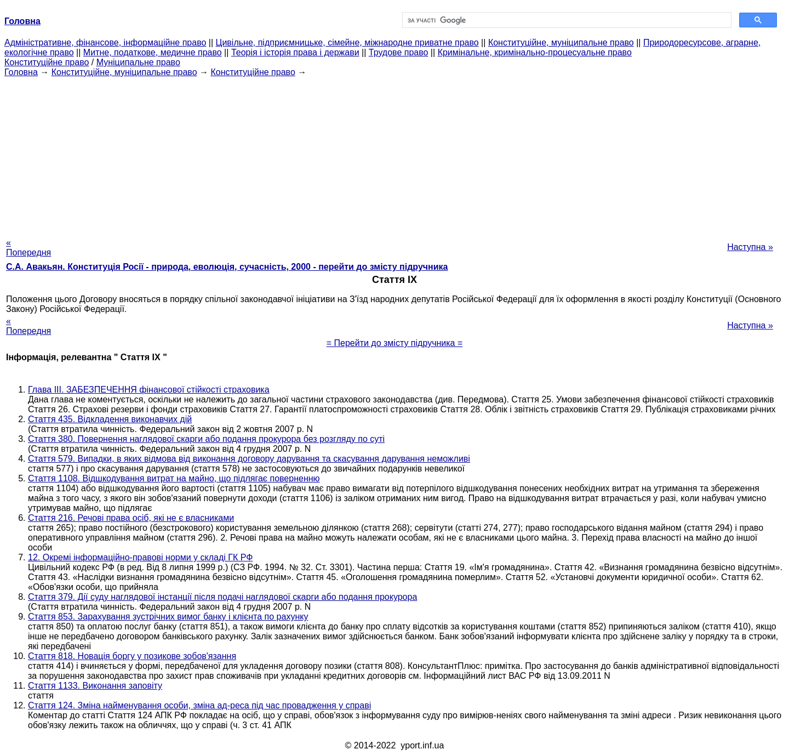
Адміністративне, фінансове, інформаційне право (105, 42)
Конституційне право (46, 62)
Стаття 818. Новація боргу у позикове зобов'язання (132, 656)
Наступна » (750, 247)
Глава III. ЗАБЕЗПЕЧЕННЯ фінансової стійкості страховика (149, 389)
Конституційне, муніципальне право (561, 42)
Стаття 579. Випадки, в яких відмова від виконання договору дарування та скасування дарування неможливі (249, 458)
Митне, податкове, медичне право (152, 52)
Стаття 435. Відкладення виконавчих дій (110, 419)
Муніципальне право (138, 62)
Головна (21, 72)
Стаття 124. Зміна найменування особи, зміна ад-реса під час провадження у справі (199, 705)
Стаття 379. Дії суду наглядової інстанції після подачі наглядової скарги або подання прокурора (222, 596)
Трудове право (398, 52)
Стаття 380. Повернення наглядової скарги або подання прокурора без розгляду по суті (206, 439)
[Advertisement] (394, 154)
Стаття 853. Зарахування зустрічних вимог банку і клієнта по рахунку (168, 616)
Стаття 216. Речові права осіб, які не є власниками (131, 518)
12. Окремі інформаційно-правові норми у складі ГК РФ (140, 557)
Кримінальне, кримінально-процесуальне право (535, 52)
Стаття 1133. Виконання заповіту (95, 685)
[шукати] (566, 20)
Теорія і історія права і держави (295, 52)
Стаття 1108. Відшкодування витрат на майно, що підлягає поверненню (174, 478)
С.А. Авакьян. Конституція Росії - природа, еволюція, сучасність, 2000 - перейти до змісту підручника (227, 266)
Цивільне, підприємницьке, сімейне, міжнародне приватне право (347, 42)
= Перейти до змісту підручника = (395, 343)
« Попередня (28, 247)
